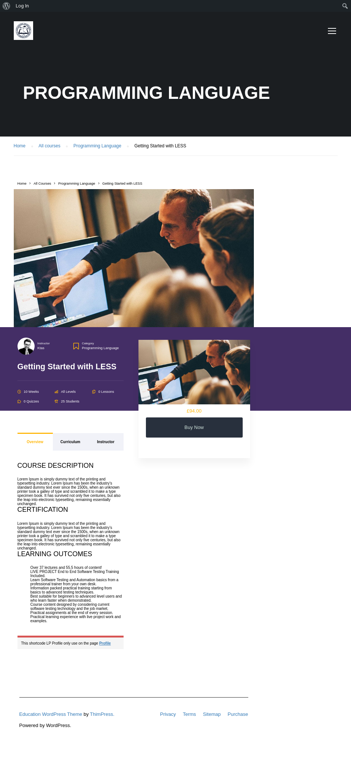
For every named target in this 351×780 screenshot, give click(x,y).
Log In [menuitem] (22, 6)
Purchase (238, 714)
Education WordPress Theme (50, 714)
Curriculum (70, 442)
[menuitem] (6, 6)
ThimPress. (102, 714)
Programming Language (100, 348)
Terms (189, 714)
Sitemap (212, 714)
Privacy (168, 714)
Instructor (44, 343)
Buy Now (194, 427)
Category (88, 343)
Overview (35, 442)
